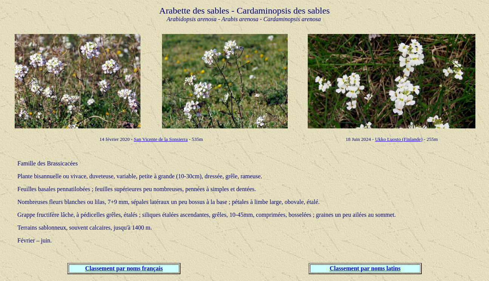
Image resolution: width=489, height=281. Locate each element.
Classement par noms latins (365, 268)
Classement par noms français (124, 268)
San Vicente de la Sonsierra (161, 139)
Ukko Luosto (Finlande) (399, 139)
